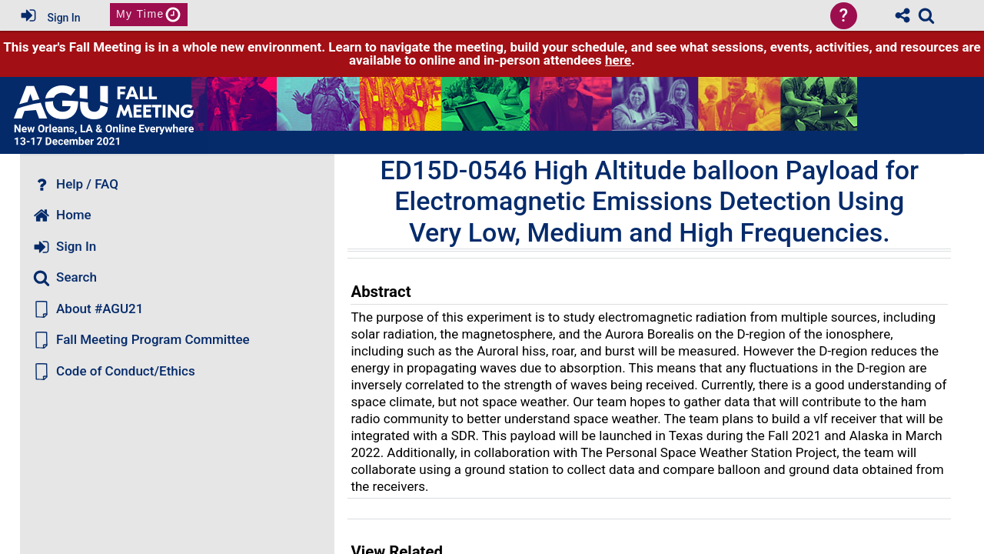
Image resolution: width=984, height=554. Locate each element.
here (618, 60)
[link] (926, 15)
